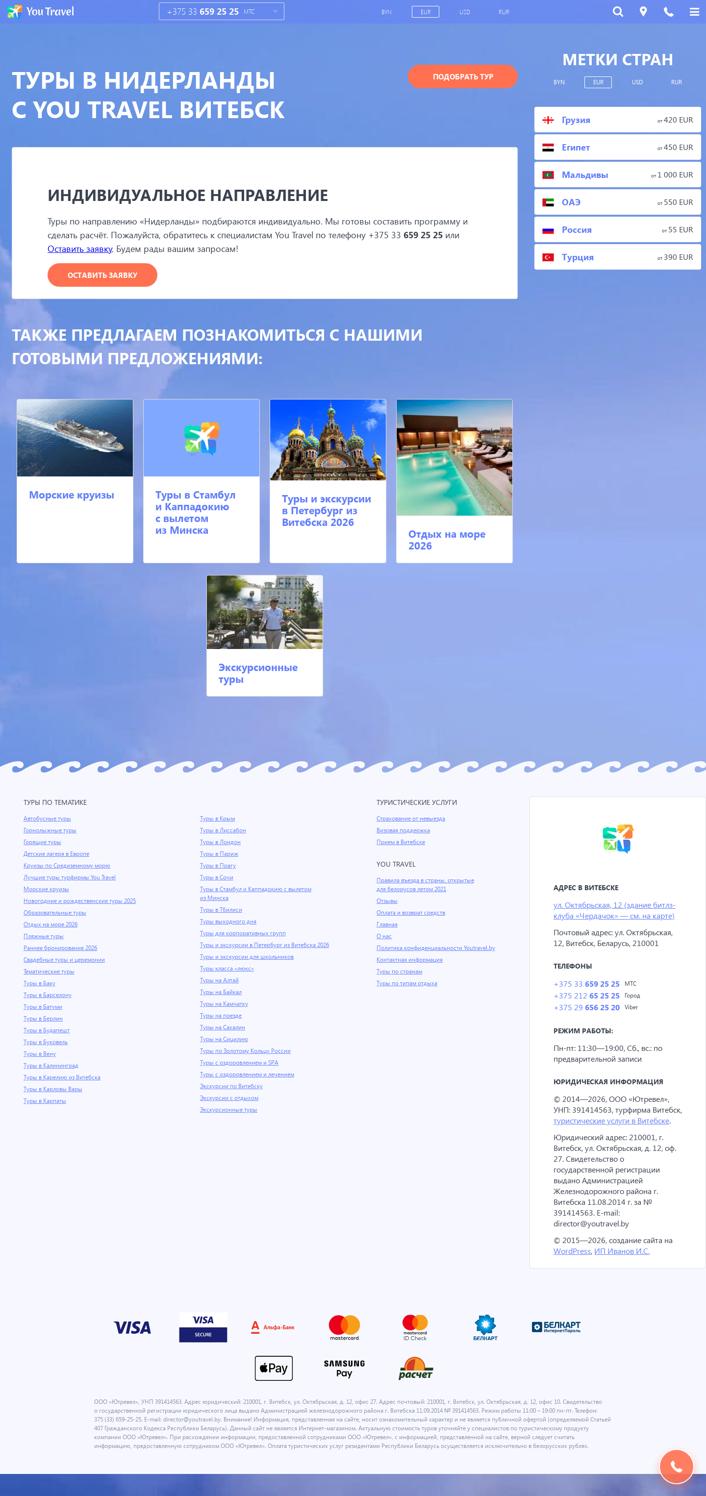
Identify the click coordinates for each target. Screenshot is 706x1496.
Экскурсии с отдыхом (230, 1107)
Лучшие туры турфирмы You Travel (71, 877)
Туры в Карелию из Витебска (63, 1077)
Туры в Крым (218, 819)
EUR (426, 11)
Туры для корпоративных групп (243, 933)
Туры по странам (400, 972)
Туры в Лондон (221, 842)
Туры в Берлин (44, 1019)
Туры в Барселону (48, 995)
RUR (504, 11)
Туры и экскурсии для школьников (248, 966)
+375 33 (202, 11)
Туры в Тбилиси (222, 910)
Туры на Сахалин (223, 1036)
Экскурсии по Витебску (232, 1095)
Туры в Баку (40, 983)
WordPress (573, 1264)
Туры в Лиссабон (223, 830)
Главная (388, 925)
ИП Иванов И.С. (624, 1264)
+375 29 (586, 1009)
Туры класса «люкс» (228, 977)
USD (465, 11)
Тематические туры (50, 972)
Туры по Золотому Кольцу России (246, 1060)
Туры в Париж (219, 854)
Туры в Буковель (47, 1042)
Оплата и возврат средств (413, 913)
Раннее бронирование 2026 (62, 948)
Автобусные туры (48, 819)
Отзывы (388, 901)
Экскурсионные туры (258, 673)
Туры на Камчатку (225, 1013)
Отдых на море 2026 (446, 539)
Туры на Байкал (222, 1001)
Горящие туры (43, 842)
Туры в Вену (40, 1054)
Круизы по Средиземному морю (68, 866)
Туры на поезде (221, 1025)
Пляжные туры (44, 936)
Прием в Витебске (402, 842)
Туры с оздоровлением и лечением (249, 1083)
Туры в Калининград (52, 1066)
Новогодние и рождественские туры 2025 (81, 901)
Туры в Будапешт (47, 1030)
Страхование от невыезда (413, 819)
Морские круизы (71, 494)
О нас (384, 936)
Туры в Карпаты (46, 1101)
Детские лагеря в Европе (58, 854)
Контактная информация (411, 960)
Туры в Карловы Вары (54, 1089)
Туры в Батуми (44, 1007)
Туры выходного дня (228, 922)
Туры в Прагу (218, 866)
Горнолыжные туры (51, 830)
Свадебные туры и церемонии (65, 960)
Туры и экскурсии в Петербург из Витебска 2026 (326, 510)
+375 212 (586, 997)
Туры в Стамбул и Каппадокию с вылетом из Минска (195, 512)
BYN (387, 11)
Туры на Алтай (220, 989)
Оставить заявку (82, 249)
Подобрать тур (463, 76)
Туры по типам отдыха (408, 983)
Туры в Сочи (217, 877)
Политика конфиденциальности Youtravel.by (438, 948)
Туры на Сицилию (224, 1048)
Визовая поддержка (404, 830)
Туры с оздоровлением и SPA (240, 1072)
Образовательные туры (56, 913)
